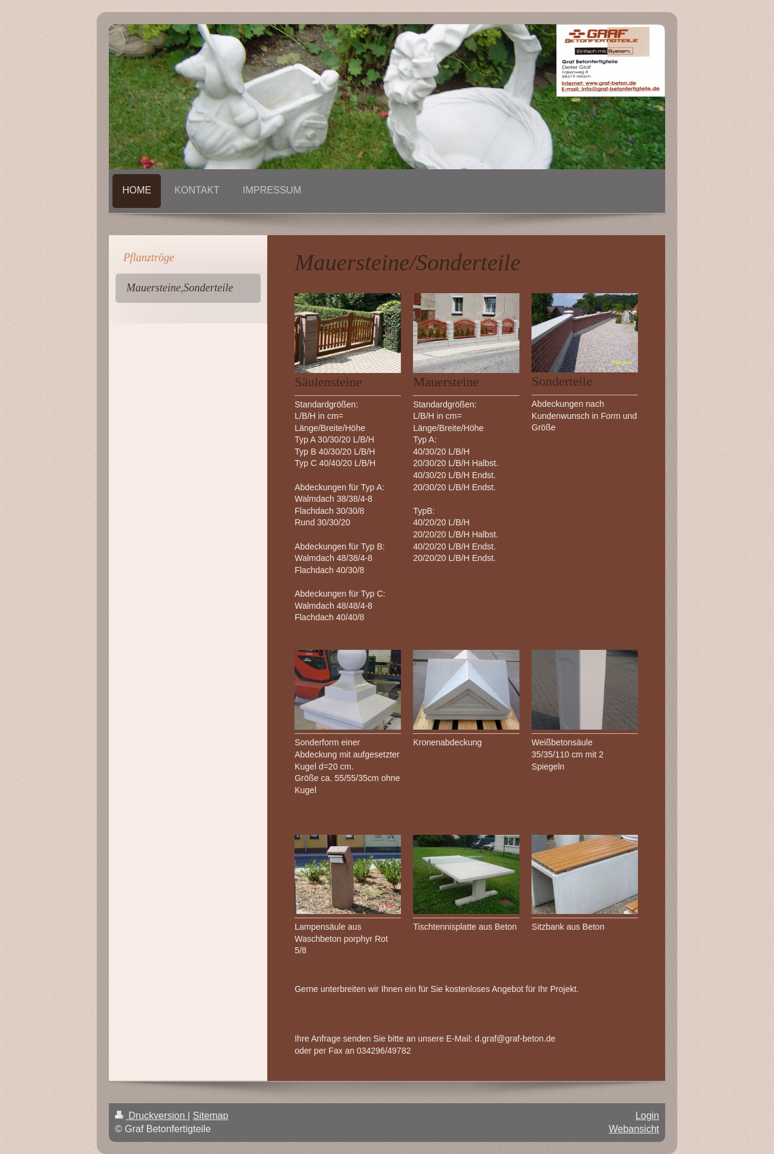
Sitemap (211, 1115)
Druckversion (151, 1115)
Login (647, 1115)
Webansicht (634, 1129)
